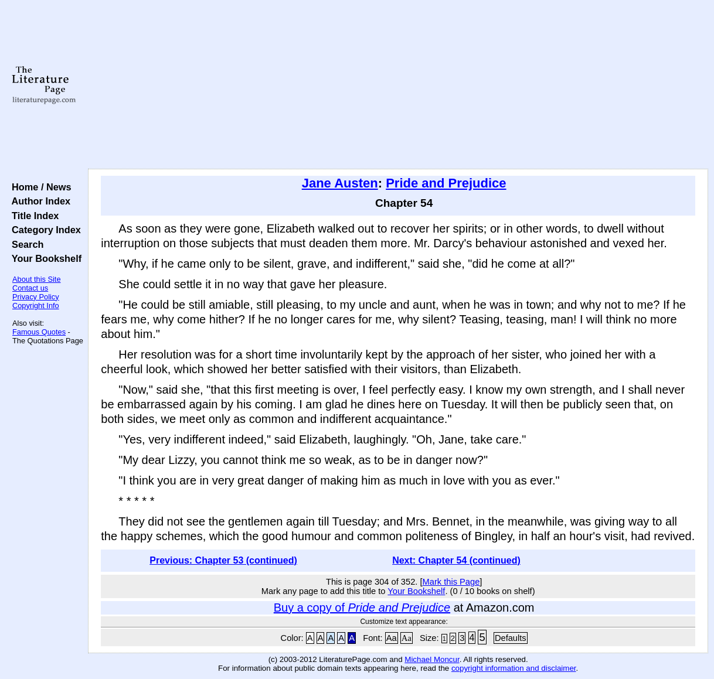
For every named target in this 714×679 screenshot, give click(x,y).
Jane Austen (340, 183)
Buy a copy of (362, 607)
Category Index (43, 229)
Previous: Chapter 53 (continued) (223, 560)
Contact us (30, 288)
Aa (391, 638)
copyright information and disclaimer (513, 668)
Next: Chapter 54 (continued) (456, 560)
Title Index (32, 215)
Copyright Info (35, 305)
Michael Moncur (431, 659)
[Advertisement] (398, 85)
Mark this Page (451, 581)
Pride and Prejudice (446, 183)
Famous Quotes (39, 331)
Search (24, 244)
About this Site (36, 279)
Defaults (510, 638)
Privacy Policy (35, 296)
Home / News (39, 187)
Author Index (38, 201)
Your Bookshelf (43, 258)
